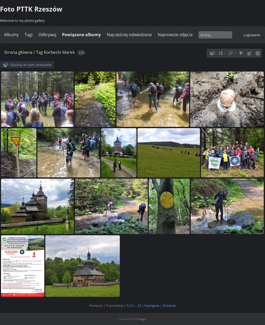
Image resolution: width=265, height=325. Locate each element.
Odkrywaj (47, 34)
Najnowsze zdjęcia (175, 34)
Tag (39, 52)
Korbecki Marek (59, 52)
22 (139, 305)
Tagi (29, 34)
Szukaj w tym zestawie (31, 64)
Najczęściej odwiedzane (129, 34)
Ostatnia (169, 305)
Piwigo (141, 319)
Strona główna (18, 52)
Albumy (11, 34)
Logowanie (251, 35)
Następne (151, 305)
